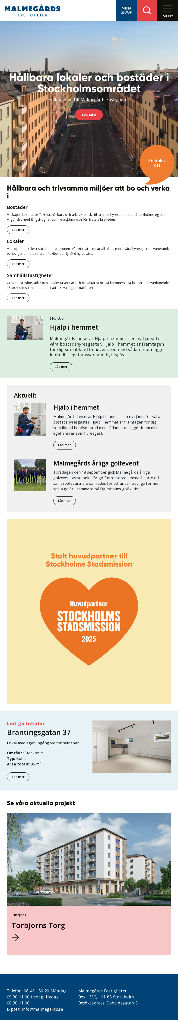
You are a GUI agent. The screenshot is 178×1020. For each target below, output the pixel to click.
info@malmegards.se (42, 1009)
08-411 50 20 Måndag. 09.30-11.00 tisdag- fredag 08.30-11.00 (37, 997)
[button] (126, 10)
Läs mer (18, 229)
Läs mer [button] (89, 114)
